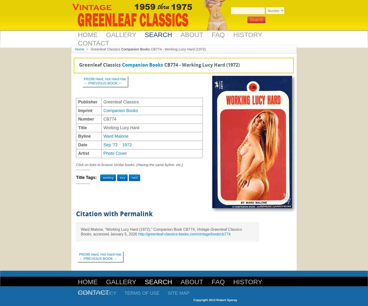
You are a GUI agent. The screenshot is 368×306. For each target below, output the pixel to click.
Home (88, 34)
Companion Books (135, 49)
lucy (122, 177)
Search (158, 34)
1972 (127, 145)
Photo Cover (115, 153)
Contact (93, 43)
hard (134, 177)
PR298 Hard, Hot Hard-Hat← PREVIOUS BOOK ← (105, 81)
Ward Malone (116, 136)
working (108, 177)
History (247, 34)
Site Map (178, 293)
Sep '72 (111, 145)
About (191, 34)
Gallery (121, 34)
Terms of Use (142, 293)
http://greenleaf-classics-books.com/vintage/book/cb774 (184, 234)
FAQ (218, 34)
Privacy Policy (97, 293)
